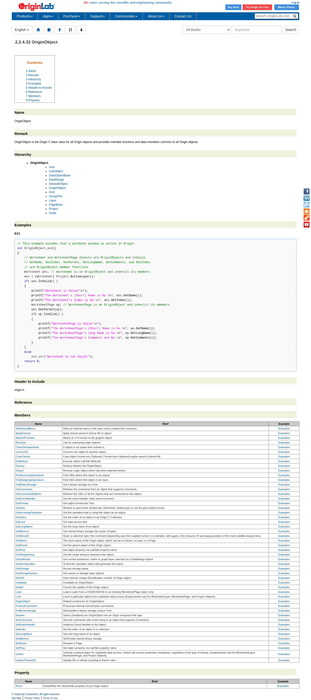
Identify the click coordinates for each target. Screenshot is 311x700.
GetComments (24, 489)
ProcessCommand (26, 605)
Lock (18, 596)
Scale (52, 213)
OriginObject (23, 601)
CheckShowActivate (27, 447)
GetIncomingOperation (29, 512)
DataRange (56, 179)
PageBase (55, 204)
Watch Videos (286, 7)
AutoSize (21, 442)
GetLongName (24, 526)
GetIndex (21, 517)
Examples (284, 428)
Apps (48, 16)
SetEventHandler (25, 624)
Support (97, 16)
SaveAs (20, 615)
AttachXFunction (25, 437)
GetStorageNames (26, 573)
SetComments (24, 619)
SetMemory (22, 638)
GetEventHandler (26, 498)
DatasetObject (58, 184)
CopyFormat (23, 456)
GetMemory (22, 531)
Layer (52, 200)
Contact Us (182, 16)
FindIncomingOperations (30, 475)
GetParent (22, 545)
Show (19, 686)
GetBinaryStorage (26, 484)
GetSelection (23, 559)
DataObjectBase (59, 175)
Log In (295, 2)
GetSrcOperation (25, 563)
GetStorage (22, 568)
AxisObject (56, 171)
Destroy (20, 465)
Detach (20, 470)
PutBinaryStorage (26, 610)
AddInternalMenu (25, 428)
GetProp (20, 549)
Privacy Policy (32, 698)
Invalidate (21, 582)
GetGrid (20, 507)
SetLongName (24, 633)
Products (25, 16)
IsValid (19, 587)
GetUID (20, 577)
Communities (126, 16)
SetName (21, 643)
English (22, 30)
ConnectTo (22, 451)
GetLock (20, 521)
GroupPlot (55, 196)
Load (18, 591)
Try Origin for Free (257, 7)
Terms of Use (50, 698)
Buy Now (233, 7)
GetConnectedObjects (28, 493)
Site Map (16, 698)
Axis (52, 167)
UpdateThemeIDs (26, 660)
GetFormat (22, 503)
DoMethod (22, 461)
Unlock (20, 654)
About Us (156, 16)
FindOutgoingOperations (30, 479)
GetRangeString (25, 554)
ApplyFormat (23, 433)
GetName (21, 540)
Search (290, 30)
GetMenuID (22, 535)
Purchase (71, 16)
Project (53, 209)
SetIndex (21, 629)
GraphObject (57, 188)
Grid (52, 192)
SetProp (20, 647)
